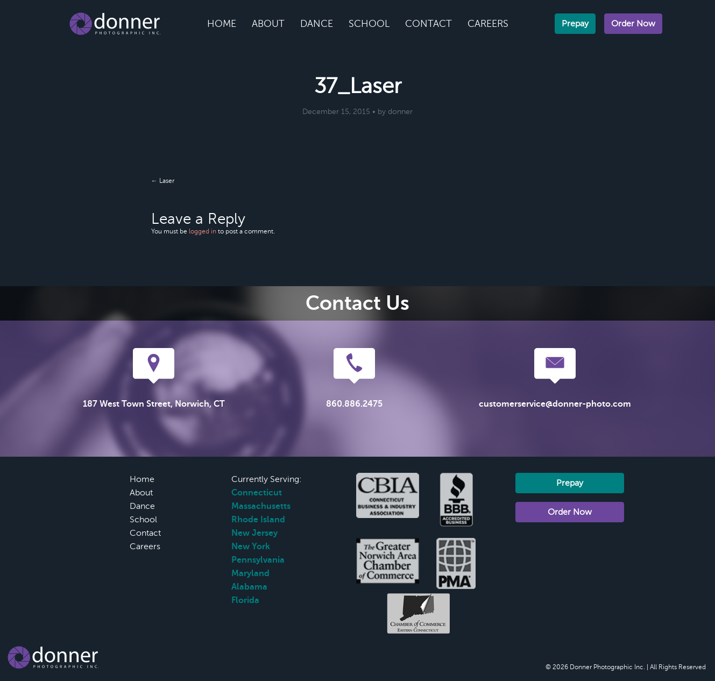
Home (221, 23)
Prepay (575, 24)
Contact (428, 23)
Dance (316, 23)
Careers (488, 23)
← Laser (162, 181)
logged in (202, 231)
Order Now (633, 24)
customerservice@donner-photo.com (555, 404)
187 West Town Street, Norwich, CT (154, 404)
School (369, 23)
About (268, 23)
